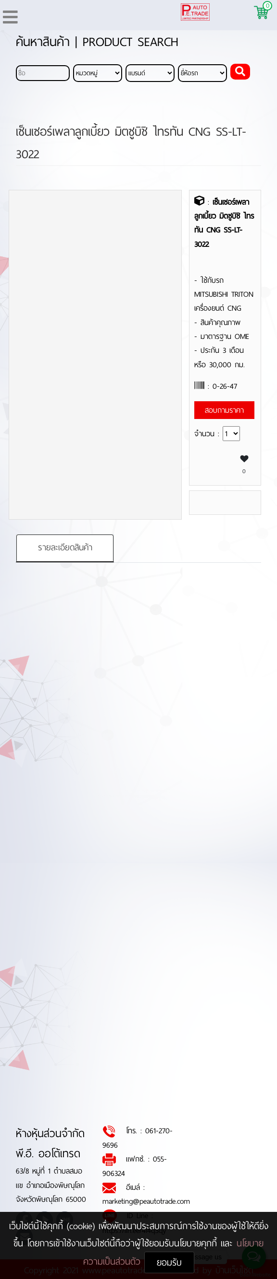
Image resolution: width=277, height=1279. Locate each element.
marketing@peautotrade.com (146, 1201)
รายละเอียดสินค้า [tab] (65, 548)
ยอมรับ (169, 1262)
